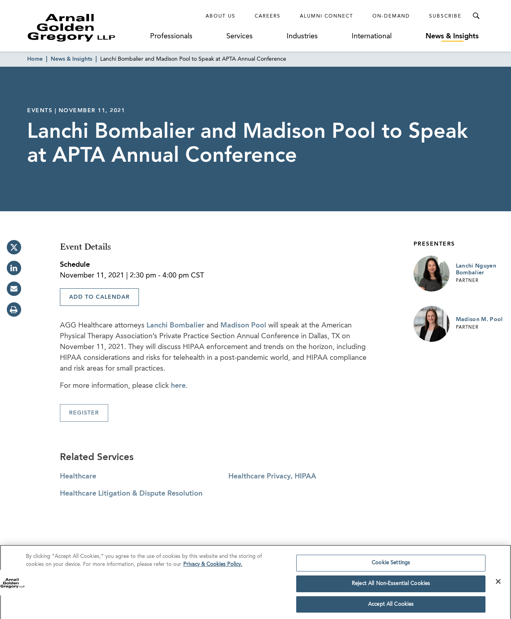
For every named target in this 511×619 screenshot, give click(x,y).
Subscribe (445, 16)
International (372, 36)
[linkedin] (14, 268)
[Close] (498, 584)
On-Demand (391, 16)
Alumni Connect (326, 16)
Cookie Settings (391, 566)
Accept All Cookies (391, 607)
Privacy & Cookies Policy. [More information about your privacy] (212, 567)
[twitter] (14, 247)
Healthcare (78, 476)
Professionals (171, 36)
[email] (14, 289)
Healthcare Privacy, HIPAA (272, 476)
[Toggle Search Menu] (476, 16)
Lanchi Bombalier (175, 325)
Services (239, 36)
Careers (268, 16)
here (178, 385)
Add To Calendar (99, 297)
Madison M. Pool (479, 319)
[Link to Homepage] (86, 27)
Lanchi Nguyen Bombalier (476, 269)
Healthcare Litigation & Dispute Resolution (131, 493)
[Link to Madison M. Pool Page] (432, 324)
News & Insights (452, 36)
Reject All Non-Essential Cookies (391, 586)
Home (35, 59)
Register (84, 413)
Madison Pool (243, 325)
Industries (302, 36)
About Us (221, 16)
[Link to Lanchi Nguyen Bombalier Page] (432, 274)
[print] (14, 309)
